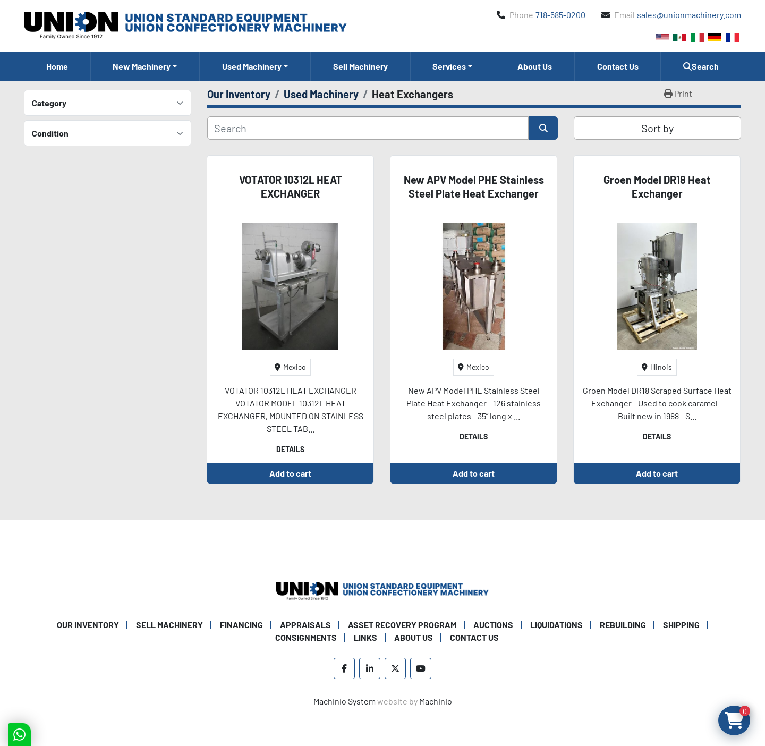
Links (365, 637)
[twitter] (395, 668)
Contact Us (618, 66)
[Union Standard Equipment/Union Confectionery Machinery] (382, 590)
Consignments (306, 637)
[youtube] (420, 668)
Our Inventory (88, 625)
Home (57, 66)
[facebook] (344, 668)
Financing (241, 625)
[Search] (368, 128)
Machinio (435, 701)
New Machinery (142, 66)
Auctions (493, 625)
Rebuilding (623, 625)
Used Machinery (252, 66)
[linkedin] (369, 668)
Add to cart (290, 473)
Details (290, 449)
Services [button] (449, 66)
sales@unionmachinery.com (689, 15)
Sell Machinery (360, 66)
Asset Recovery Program (402, 625)
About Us (534, 66)
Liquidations (556, 625)
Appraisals (305, 625)
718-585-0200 (560, 15)
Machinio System (344, 701)
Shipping (681, 625)
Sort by (657, 128)
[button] (145, 66)
